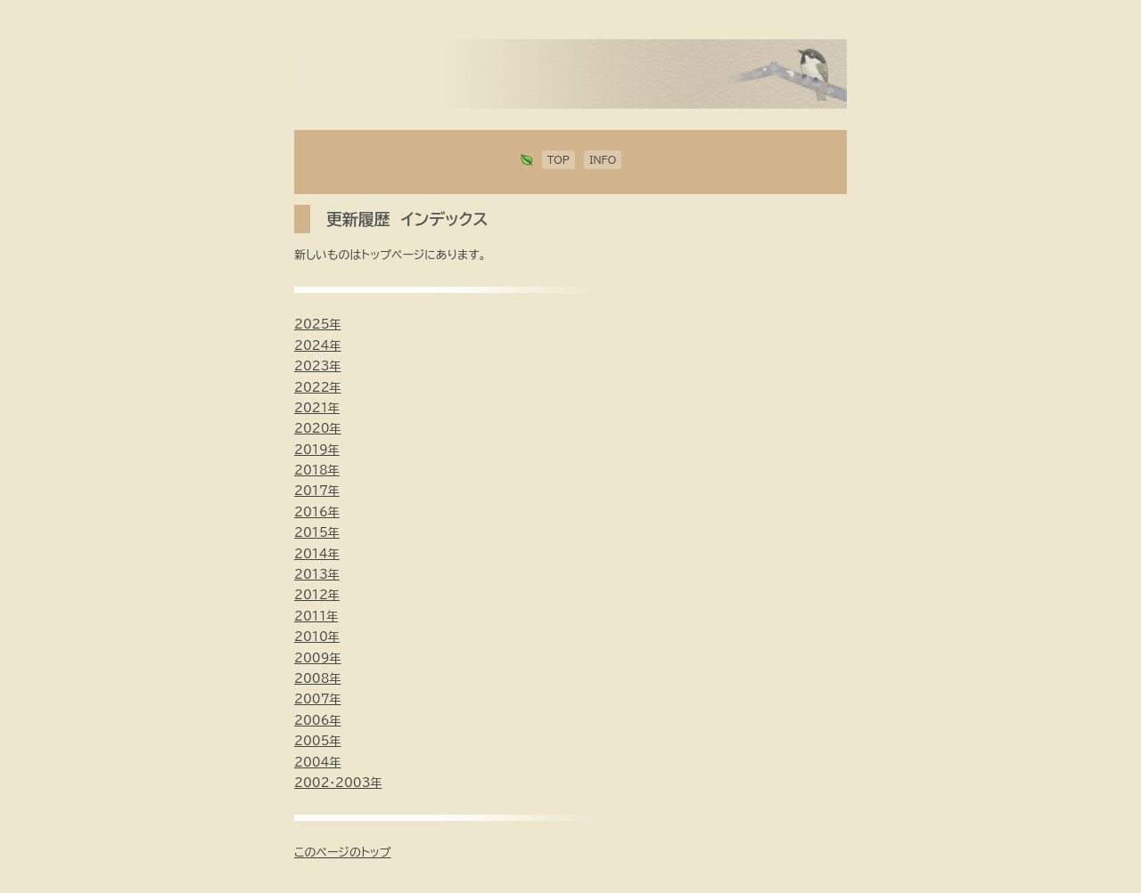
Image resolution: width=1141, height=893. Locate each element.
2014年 (317, 554)
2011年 (316, 616)
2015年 (317, 533)
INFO (602, 160)
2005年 (317, 741)
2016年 (317, 512)
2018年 (317, 470)
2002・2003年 (338, 783)
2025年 (317, 324)
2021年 (317, 408)
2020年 (317, 428)
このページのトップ (342, 852)
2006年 (317, 721)
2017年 (317, 491)
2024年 (317, 346)
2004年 (317, 762)
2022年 (317, 388)
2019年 (317, 450)
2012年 (317, 595)
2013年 (317, 574)
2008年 (317, 679)
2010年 (317, 637)
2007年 (317, 699)
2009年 (317, 658)
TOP (558, 160)
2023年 (317, 366)
